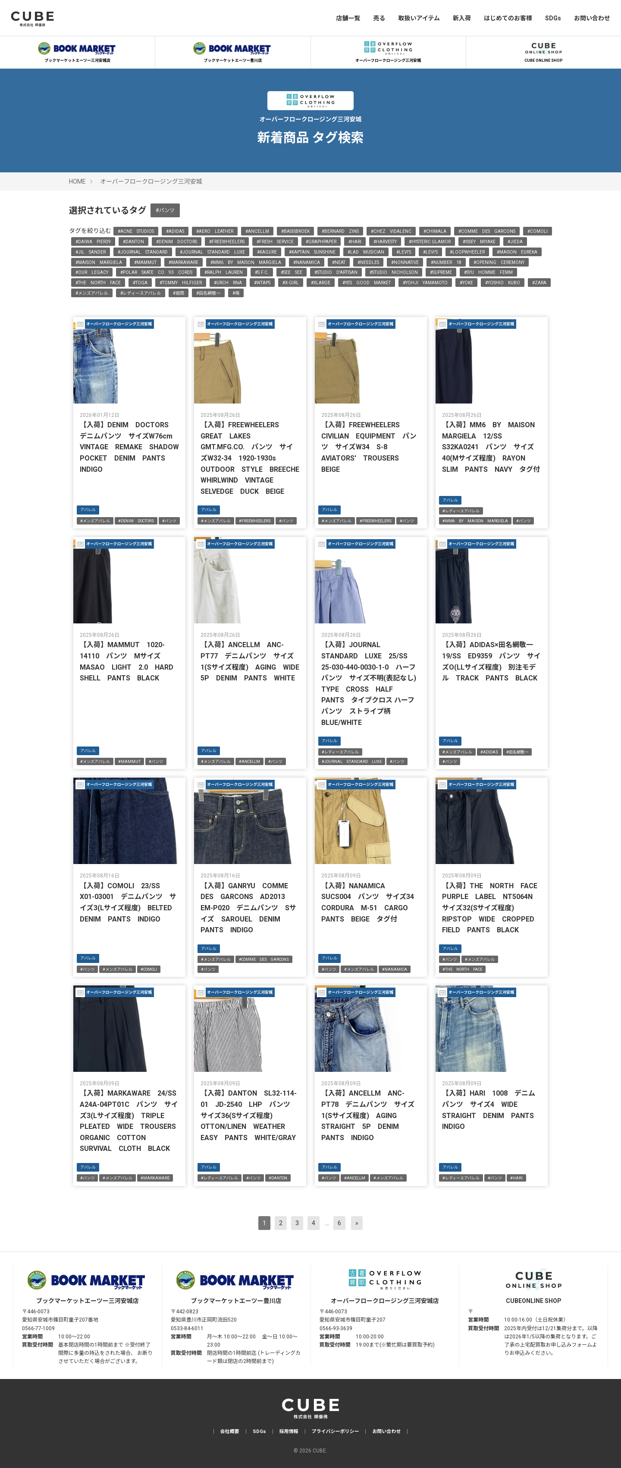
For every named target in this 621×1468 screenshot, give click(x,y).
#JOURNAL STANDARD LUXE (212, 252)
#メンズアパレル (91, 293)
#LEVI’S (430, 252)
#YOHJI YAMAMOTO (425, 282)
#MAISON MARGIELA (98, 262)
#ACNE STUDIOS (136, 231)
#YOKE (466, 282)
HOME (77, 181)
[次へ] (357, 1223)
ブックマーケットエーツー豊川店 (233, 50)
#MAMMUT (145, 262)
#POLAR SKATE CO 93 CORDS (156, 272)
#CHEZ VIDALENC (391, 231)
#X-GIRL (290, 282)
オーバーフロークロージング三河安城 (388, 50)
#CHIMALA (434, 231)
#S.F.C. (262, 272)
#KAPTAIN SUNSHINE (312, 252)
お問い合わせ (592, 18)
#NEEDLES (368, 262)
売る (379, 18)
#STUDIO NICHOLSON (394, 272)
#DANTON (133, 241)
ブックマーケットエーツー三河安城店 (77, 50)
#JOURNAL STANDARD (143, 252)
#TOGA (140, 282)
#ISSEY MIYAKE (479, 241)
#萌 (235, 293)
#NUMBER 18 (446, 262)
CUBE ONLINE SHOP (543, 50)
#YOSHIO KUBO (502, 282)
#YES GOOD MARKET (366, 282)
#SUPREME (441, 272)
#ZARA (539, 282)
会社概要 (229, 1431)
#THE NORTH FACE (98, 282)
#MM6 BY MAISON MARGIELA (245, 262)
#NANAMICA (306, 262)
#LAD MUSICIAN (366, 252)
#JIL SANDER (90, 252)
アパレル (88, 510)
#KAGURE (267, 252)
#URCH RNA (228, 282)
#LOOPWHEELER (467, 252)
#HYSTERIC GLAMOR (430, 241)
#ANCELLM (257, 231)
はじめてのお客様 (508, 18)
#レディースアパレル (140, 293)
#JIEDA (515, 241)
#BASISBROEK (295, 231)
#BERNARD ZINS (340, 231)
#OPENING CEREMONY (499, 262)
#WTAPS (262, 282)
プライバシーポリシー (335, 1431)
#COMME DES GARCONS (486, 231)
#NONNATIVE (405, 262)
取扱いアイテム (419, 18)
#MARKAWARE (183, 262)
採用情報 (288, 1431)
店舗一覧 (348, 18)
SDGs (553, 18)
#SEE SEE (291, 272)
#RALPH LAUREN (223, 272)
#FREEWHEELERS (227, 241)
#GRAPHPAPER (321, 241)
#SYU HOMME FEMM (488, 272)
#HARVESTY (385, 241)
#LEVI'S (403, 252)
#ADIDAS (175, 231)
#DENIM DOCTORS (176, 241)
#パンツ (165, 210)
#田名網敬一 (208, 293)
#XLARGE (320, 282)
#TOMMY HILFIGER (181, 282)
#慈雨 (178, 293)
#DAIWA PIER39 (93, 241)
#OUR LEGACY (91, 272)
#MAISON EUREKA (517, 252)
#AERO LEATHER (214, 231)
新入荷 (462, 18)
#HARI (354, 241)
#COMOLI (537, 231)
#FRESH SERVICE (275, 241)
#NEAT (338, 262)
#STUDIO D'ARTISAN (336, 272)
